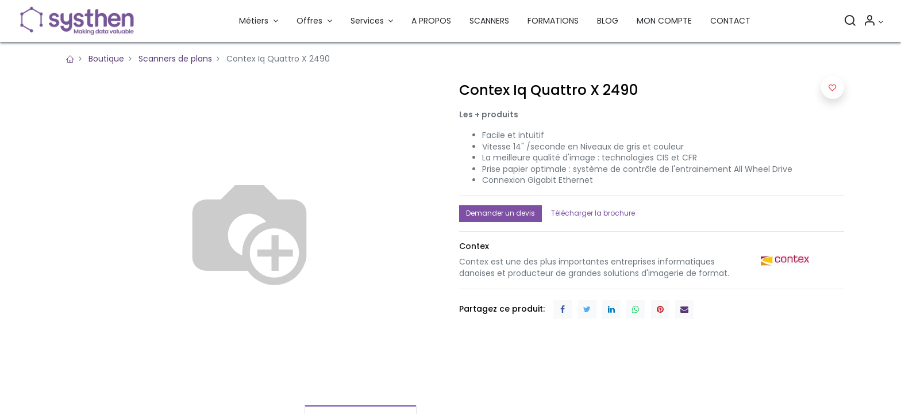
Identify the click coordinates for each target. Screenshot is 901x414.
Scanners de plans (175, 58)
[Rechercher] (850, 22)
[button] (832, 87)
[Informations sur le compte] (873, 22)
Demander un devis (500, 213)
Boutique (106, 58)
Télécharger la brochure (593, 213)
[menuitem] (431, 21)
